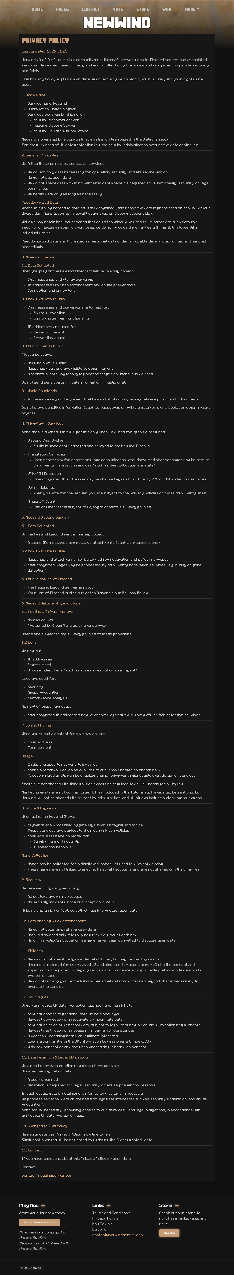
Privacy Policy (105, 1217)
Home (37, 9)
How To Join (102, 1223)
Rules (62, 9)
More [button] (190, 9)
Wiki (166, 9)
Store (142, 9)
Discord (99, 1228)
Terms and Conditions (111, 1212)
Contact (91, 9)
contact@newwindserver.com (47, 1175)
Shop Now (169, 1233)
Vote (118, 9)
